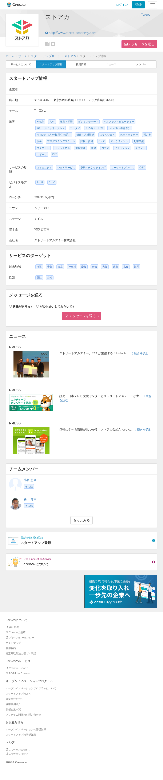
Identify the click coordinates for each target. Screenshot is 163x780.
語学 (39, 141)
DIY (54, 154)
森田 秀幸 (30, 499)
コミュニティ (44, 167)
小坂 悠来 (30, 480)
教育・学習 (66, 121)
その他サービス (94, 128)
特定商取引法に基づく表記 (21, 653)
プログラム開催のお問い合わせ (23, 714)
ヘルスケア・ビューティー (119, 121)
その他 (29, 486)
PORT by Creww (18, 673)
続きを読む (140, 353)
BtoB (40, 182)
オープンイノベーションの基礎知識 (26, 729)
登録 (138, 5)
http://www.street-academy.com (70, 33)
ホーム (10, 56)
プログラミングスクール (61, 141)
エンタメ (75, 128)
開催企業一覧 (13, 709)
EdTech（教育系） (120, 128)
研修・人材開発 (85, 134)
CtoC (102, 141)
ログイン (122, 5)
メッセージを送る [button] (141, 44)
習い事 (147, 134)
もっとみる (81, 520)
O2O (142, 167)
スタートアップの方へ (18, 693)
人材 (52, 121)
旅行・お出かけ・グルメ (50, 128)
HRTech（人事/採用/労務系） (54, 134)
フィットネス (62, 147)
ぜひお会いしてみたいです (57, 306)
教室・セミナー (129, 134)
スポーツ (42, 154)
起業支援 (139, 141)
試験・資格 (86, 141)
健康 (93, 147)
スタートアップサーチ (45, 56)
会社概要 (12, 627)
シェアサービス (66, 167)
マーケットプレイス (122, 167)
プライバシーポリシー (20, 637)
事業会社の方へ (14, 698)
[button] (81, 316)
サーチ (22, 56)
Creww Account (17, 749)
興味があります (23, 306)
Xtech (40, 121)
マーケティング (119, 141)
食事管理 (80, 147)
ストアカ (70, 56)
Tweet (145, 14)
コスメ (105, 147)
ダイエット (43, 147)
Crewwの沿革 (15, 632)
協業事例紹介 (13, 704)
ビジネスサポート (88, 121)
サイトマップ (13, 642)
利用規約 (11, 648)
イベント (140, 147)
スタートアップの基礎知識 (21, 734)
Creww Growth (17, 668)
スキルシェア (107, 134)
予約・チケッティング (93, 167)
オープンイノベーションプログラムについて (31, 688)
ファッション (122, 147)
